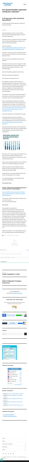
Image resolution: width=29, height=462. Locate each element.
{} (12, 257)
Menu (25, 4)
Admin (5, 235)
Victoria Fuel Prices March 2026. (15, 405)
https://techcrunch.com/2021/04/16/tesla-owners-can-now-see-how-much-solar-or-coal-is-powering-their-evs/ (14, 109)
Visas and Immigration (7, 444)
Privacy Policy (14, 456)
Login (27, 249)
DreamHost (14, 293)
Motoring (17, 235)
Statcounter (3, 461)
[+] (13, 257)
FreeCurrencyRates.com (18, 384)
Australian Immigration (8, 414)
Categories (4, 446)
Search (3, 441)
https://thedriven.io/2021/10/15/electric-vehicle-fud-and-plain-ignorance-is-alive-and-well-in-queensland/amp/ (13, 193)
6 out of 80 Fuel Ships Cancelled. (15, 393)
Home (3, 438)
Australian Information (6, 456)
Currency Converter (14, 368)
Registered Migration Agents (10, 416)
